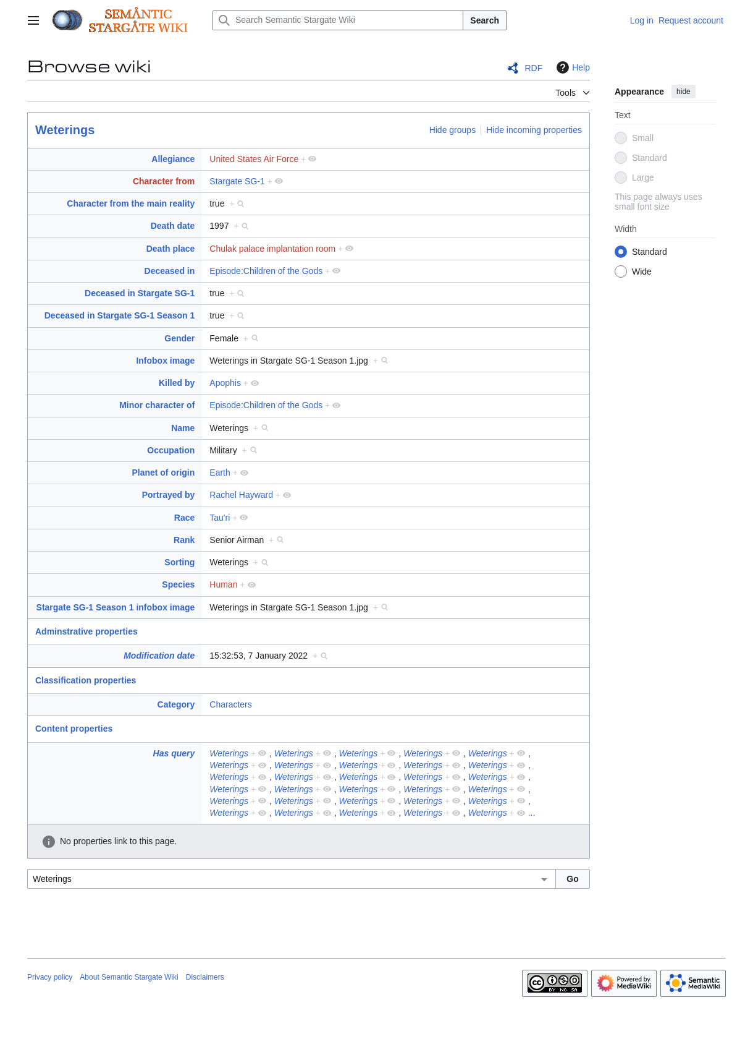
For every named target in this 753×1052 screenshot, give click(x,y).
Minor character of (157, 405)
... (532, 813)
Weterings (65, 130)
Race (184, 518)
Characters (230, 704)
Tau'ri (219, 518)
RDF (533, 68)
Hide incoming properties (534, 130)
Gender (179, 338)
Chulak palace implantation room (272, 249)
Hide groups (452, 130)
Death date (173, 226)
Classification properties (85, 680)
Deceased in (170, 271)
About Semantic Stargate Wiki (129, 977)
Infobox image (165, 361)
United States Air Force (253, 159)
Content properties (73, 728)
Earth (219, 472)
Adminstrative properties (86, 631)
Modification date (159, 656)
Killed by (177, 383)
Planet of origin (163, 472)
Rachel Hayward (241, 495)
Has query (174, 753)
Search (484, 20)
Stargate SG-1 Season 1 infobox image (115, 607)
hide (683, 91)
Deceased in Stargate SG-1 (140, 293)
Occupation (171, 450)
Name (183, 428)
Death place (170, 249)
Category (176, 704)
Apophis (225, 383)
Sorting (179, 562)
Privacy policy (49, 977)
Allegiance (173, 159)
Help (571, 67)
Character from (164, 181)
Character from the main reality (131, 203)
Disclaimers (205, 977)
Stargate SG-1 (237, 181)
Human (223, 584)
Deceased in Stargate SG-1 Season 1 (119, 315)
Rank (184, 540)
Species (178, 584)
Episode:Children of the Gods (265, 271)
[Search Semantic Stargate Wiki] (337, 20)
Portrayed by (168, 495)
